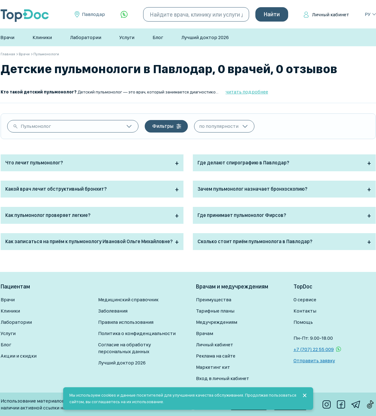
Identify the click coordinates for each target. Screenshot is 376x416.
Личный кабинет (330, 15)
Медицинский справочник (128, 300)
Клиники (42, 37)
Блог (158, 37)
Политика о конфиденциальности (137, 333)
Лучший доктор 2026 (205, 37)
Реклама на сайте (215, 356)
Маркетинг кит (213, 367)
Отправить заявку (314, 360)
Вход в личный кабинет (222, 378)
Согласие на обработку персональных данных (124, 348)
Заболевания (113, 311)
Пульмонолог (36, 126)
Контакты (304, 311)
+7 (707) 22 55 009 (313, 349)
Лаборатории (85, 37)
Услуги (126, 37)
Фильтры (162, 126)
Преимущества (213, 300)
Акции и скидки (19, 356)
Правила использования (125, 322)
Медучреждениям (216, 322)
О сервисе (304, 300)
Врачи (7, 37)
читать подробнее (247, 92)
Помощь (303, 322)
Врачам (204, 333)
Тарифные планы (215, 311)
